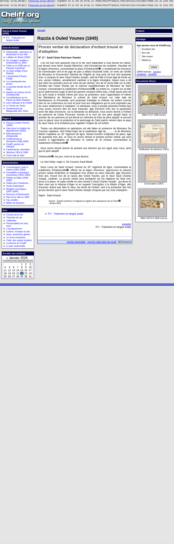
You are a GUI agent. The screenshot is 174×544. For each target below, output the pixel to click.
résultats (152, 75)
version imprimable (76, 243)
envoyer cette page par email (101, 243)
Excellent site (146, 50)
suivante (126, 225)
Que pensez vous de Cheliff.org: (154, 46)
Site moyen (145, 57)
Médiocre (144, 61)
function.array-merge (41, 1)
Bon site (144, 54)
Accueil (41, 31)
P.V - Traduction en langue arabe (15, 40)
